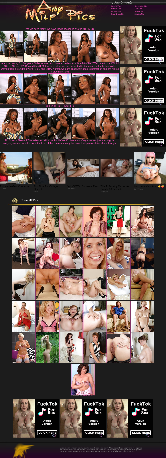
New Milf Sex (138, 11)
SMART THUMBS (88, 395)
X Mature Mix (139, 14)
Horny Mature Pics (140, 6)
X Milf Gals (138, 9)
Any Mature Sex (116, 11)
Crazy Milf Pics (116, 6)
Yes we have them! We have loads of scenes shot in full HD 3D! (60, 29)
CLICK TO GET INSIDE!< (60, 106)
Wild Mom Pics (116, 9)
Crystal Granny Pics (117, 14)
